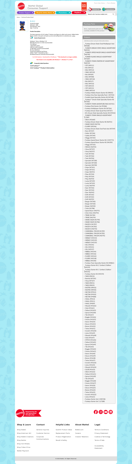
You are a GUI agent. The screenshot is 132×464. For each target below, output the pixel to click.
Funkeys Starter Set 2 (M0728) (95, 399)
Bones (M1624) (90, 390)
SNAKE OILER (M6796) (92, 124)
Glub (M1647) (90, 338)
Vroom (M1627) (90, 383)
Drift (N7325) (89, 197)
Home (18, 17)
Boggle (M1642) (90, 349)
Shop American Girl (24, 433)
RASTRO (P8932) (90, 288)
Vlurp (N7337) (90, 149)
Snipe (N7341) (90, 167)
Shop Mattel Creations (25, 437)
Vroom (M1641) (90, 351)
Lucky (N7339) (90, 181)
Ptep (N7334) (89, 174)
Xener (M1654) (90, 322)
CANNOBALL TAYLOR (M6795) (95, 236)
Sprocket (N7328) (91, 163)
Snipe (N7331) (90, 170)
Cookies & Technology (102, 437)
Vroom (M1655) (90, 319)
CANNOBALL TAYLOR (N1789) (95, 231)
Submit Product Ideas (64, 429)
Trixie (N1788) (90, 208)
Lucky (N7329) (90, 183)
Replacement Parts (63, 433)
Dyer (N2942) (89, 192)
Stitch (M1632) (90, 372)
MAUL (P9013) (90, 299)
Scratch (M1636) (90, 363)
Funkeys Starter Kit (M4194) (94, 274)
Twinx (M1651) (90, 329)
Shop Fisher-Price (23, 447)
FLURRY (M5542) (90, 256)
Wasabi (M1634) (90, 367)
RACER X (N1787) (91, 224)
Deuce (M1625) (90, 388)
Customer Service (42, 433)
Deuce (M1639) (90, 356)
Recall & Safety (61, 440)
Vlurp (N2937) (90, 151)
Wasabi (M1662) (90, 306)
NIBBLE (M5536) (90, 254)
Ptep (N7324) (89, 176)
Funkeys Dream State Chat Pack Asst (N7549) (100, 129)
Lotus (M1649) (90, 333)
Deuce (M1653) (90, 324)
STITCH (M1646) (90, 340)
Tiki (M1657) (89, 315)
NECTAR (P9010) (90, 294)
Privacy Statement (101, 433)
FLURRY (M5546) (90, 126)
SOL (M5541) (89, 247)
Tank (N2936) (89, 158)
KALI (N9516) (89, 84)
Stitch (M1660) (90, 120)
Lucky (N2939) (90, 186)
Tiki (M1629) (89, 379)
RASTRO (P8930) (90, 290)
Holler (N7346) (90, 133)
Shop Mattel (21, 429)
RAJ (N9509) (89, 75)
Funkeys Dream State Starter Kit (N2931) (98, 122)
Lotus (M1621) (90, 397)
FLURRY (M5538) (90, 258)
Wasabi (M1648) (90, 335)
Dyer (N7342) (89, 188)
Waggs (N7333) (90, 145)
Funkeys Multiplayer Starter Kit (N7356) (98, 108)
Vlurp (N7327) (90, 281)
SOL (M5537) (89, 249)
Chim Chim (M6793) (92, 213)
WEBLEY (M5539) (91, 240)
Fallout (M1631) (90, 374)
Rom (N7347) (89, 131)
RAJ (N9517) (89, 81)
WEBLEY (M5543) (91, 238)
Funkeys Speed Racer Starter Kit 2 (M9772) (99, 140)
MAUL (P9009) (90, 304)
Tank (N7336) (89, 154)
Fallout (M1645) (90, 342)
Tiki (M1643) (89, 347)
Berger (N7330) (90, 204)
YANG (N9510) (90, 72)
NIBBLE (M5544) (90, 252)
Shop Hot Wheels (23, 444)
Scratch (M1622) (90, 395)
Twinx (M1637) (90, 360)
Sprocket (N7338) (91, 161)
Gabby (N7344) (90, 136)
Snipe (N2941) (90, 172)
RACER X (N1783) (91, 227)
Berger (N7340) (90, 202)
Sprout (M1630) (90, 376)
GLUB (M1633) (90, 369)
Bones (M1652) (90, 326)
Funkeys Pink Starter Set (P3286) (96, 106)
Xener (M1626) (90, 385)
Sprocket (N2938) (91, 165)
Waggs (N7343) (90, 138)
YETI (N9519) (89, 86)
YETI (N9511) (89, 65)
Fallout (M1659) (90, 310)
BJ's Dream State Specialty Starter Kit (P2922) (100, 113)
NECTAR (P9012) (90, 292)
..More (73, 36)
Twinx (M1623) (90, 392)
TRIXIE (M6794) (90, 217)
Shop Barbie (21, 440)
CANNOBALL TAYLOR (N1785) (95, 233)
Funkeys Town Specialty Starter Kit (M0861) (99, 263)
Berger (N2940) (90, 206)
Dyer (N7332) (89, 190)
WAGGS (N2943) (90, 147)
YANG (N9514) (90, 90)
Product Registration (63, 437)
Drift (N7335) (89, 195)
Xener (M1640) (90, 354)
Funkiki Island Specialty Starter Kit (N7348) (99, 97)
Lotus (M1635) (90, 365)
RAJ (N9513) (89, 68)
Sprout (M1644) (90, 344)
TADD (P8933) (90, 276)
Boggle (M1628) (90, 381)
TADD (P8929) (90, 285)
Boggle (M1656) (90, 317)
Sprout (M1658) (90, 313)
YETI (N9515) (89, 88)
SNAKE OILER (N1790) (92, 220)
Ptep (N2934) (89, 179)
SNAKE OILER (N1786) (92, 222)
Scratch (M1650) (90, 331)
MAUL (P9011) (90, 301)
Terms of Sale (99, 440)
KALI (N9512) (89, 70)
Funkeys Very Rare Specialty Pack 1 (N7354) (99, 95)
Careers (78, 433)
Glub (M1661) (90, 308)
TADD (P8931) (90, 283)
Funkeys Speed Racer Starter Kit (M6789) (99, 142)
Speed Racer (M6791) (92, 211)
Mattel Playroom (23, 451)
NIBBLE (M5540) (90, 261)
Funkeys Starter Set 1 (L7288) (95, 401)
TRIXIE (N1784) (90, 215)
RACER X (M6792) (91, 229)
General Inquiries (42, 429)
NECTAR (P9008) (90, 297)
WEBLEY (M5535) (91, 242)
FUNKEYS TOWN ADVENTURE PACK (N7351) (99, 104)
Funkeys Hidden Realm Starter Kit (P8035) (99, 93)
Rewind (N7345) (90, 278)
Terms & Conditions (102, 429)
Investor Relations (81, 437)
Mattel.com (79, 429)
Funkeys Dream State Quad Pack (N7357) (99, 111)
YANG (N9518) (90, 79)
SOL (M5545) (89, 245)
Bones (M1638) (90, 358)
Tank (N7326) (89, 156)
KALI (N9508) (89, 77)
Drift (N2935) (89, 199)
